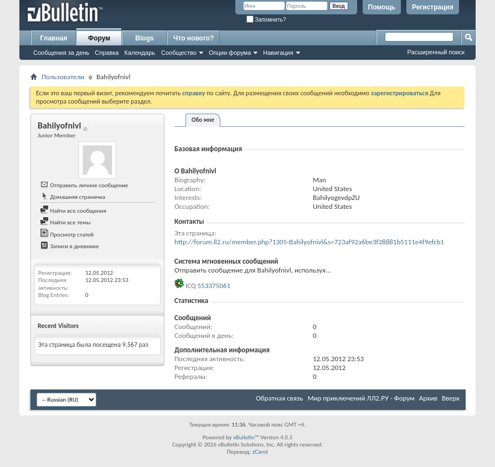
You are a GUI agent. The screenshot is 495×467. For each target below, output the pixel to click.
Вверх (451, 398)
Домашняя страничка (72, 197)
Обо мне (203, 120)
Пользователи (63, 77)
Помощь (381, 7)
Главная (54, 38)
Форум (99, 38)
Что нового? (193, 38)
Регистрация (432, 7)
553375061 (214, 285)
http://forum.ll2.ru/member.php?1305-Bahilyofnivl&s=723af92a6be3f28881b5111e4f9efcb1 (309, 242)
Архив (428, 398)
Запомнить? (266, 20)
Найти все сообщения (73, 210)
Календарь (139, 52)
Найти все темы (65, 222)
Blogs (144, 38)
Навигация (278, 52)
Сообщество (179, 52)
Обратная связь (279, 398)
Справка (106, 52)
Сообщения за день (61, 52)
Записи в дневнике (69, 246)
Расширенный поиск (436, 52)
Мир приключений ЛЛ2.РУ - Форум (360, 398)
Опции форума (230, 52)
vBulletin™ (246, 437)
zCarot (260, 451)
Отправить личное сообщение (84, 185)
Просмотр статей (67, 234)
